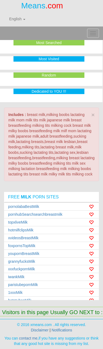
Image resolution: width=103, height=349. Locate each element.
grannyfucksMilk (21, 261)
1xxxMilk (15, 292)
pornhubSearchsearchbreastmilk (35, 214)
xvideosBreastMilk (23, 238)
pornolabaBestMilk (23, 206)
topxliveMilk (18, 222)
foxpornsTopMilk (21, 246)
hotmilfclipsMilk (20, 230)
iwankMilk (16, 277)
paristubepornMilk (23, 284)
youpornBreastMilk (23, 253)
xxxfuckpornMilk (21, 269)
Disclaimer (39, 330)
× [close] (93, 115)
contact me (28, 338)
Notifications (61, 330)
